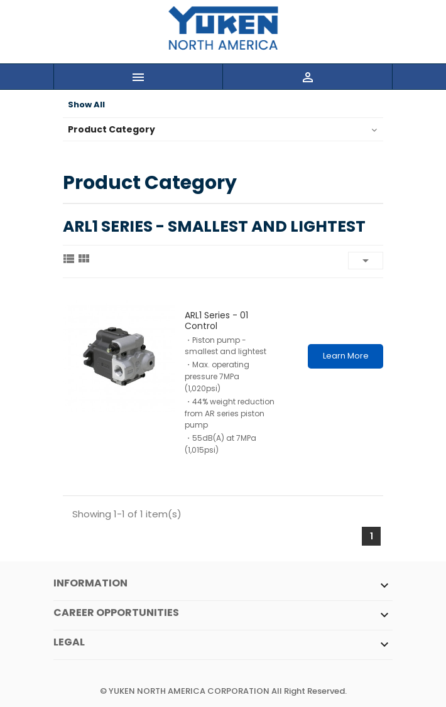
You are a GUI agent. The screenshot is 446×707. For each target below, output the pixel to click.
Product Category (111, 129)
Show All (86, 105)
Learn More (346, 356)
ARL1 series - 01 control (216, 321)
